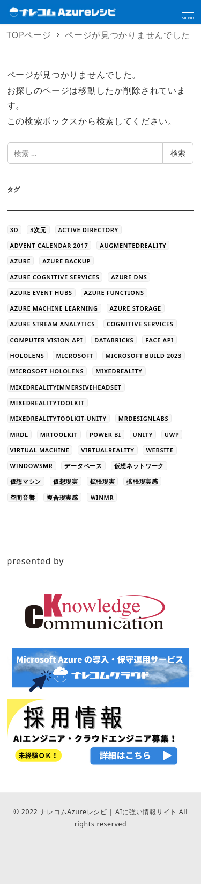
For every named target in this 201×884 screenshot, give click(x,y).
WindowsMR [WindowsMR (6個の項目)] (31, 466)
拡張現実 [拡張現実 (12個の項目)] (102, 481)
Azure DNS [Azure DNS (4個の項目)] (129, 277)
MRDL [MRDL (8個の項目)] (19, 434)
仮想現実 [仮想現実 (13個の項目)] (65, 481)
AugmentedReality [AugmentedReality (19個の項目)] (133, 245)
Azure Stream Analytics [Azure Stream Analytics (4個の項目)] (52, 324)
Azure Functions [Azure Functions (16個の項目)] (114, 293)
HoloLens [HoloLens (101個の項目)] (27, 355)
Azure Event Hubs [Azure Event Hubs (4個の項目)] (41, 293)
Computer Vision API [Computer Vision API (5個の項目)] (46, 340)
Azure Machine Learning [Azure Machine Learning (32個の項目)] (54, 308)
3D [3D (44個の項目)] (14, 230)
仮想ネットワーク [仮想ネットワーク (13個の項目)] (139, 466)
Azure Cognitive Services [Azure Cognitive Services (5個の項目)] (55, 277)
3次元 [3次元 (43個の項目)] (38, 230)
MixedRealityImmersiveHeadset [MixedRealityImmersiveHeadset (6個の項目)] (66, 387)
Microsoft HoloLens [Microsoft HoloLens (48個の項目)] (47, 371)
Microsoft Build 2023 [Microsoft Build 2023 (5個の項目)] (144, 355)
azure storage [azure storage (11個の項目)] (135, 308)
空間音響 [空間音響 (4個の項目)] (22, 497)
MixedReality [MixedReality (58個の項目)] (118, 371)
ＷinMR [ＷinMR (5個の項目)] (102, 497)
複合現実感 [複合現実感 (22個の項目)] (62, 497)
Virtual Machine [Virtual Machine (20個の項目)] (40, 450)
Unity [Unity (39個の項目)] (143, 434)
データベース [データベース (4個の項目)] (83, 466)
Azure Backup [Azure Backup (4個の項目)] (66, 261)
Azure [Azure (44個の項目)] (20, 261)
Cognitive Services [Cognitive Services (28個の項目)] (140, 324)
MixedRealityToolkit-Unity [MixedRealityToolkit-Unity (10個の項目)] (58, 418)
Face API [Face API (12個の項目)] (159, 340)
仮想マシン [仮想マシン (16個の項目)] (26, 481)
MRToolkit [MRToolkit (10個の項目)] (59, 434)
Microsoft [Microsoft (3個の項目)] (74, 355)
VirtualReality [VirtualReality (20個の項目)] (107, 450)
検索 (177, 153)
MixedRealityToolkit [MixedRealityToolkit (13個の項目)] (47, 403)
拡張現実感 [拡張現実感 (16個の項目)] (142, 481)
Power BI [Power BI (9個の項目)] (105, 434)
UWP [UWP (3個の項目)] (172, 434)
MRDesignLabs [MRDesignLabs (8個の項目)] (143, 418)
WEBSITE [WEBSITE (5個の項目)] (159, 450)
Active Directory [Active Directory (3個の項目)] (88, 230)
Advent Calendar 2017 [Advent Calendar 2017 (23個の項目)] (49, 245)
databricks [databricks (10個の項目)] (113, 340)
